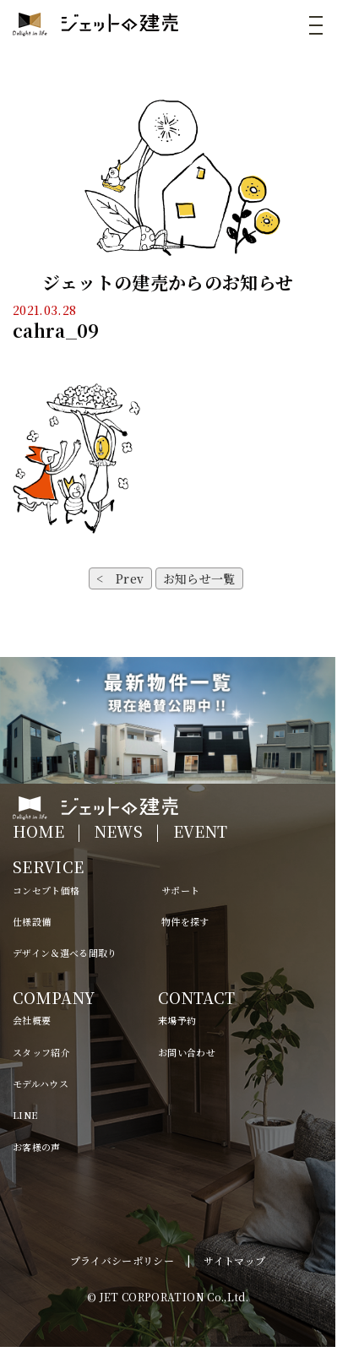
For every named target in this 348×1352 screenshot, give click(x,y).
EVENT (200, 831)
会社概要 (32, 1020)
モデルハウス (40, 1083)
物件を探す (185, 921)
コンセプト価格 (46, 890)
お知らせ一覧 (199, 578)
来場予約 (177, 1020)
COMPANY (54, 997)
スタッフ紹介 (41, 1052)
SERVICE (48, 866)
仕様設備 (32, 921)
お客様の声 (37, 1147)
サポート (180, 890)
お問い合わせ (186, 1052)
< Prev (120, 578)
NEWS (119, 831)
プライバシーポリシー (122, 1260)
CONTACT (196, 997)
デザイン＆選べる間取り (65, 952)
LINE (25, 1114)
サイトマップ (234, 1260)
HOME (38, 831)
